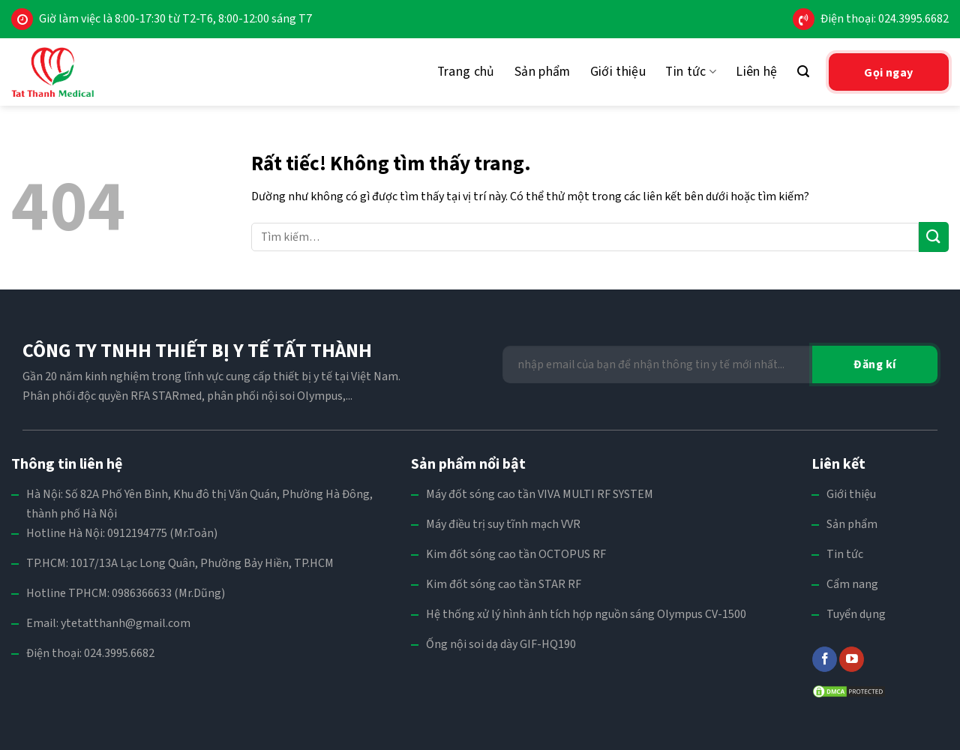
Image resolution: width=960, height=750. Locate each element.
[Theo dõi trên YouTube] (851, 659)
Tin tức (690, 71)
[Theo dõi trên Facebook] (824, 659)
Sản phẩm (542, 71)
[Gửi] (934, 236)
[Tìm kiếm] (803, 71)
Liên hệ (756, 71)
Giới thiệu (618, 71)
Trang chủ (466, 71)
